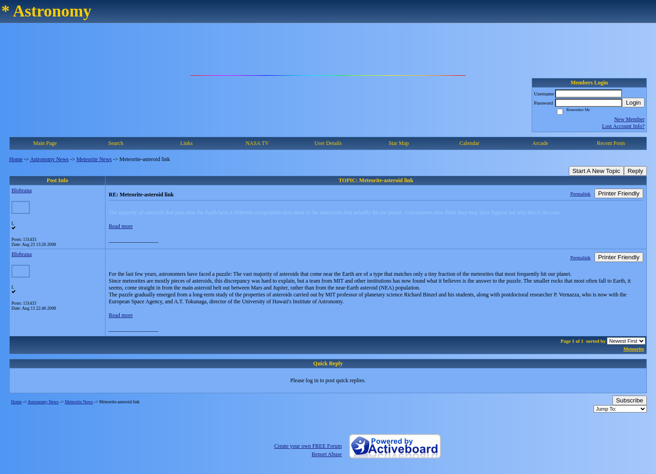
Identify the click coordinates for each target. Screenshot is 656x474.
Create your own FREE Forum (308, 446)
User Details (328, 143)
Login (633, 102)
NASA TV (257, 143)
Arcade (540, 143)
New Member (629, 119)
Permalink (580, 193)
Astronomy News (49, 159)
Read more (121, 226)
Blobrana (21, 190)
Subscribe (629, 400)
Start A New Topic (596, 170)
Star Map (399, 143)
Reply (635, 170)
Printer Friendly (618, 193)
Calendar (469, 143)
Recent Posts (611, 143)
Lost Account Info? (623, 126)
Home (15, 159)
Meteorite (633, 348)
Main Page (45, 143)
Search (115, 143)
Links (186, 143)
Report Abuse (326, 454)
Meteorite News (94, 159)
